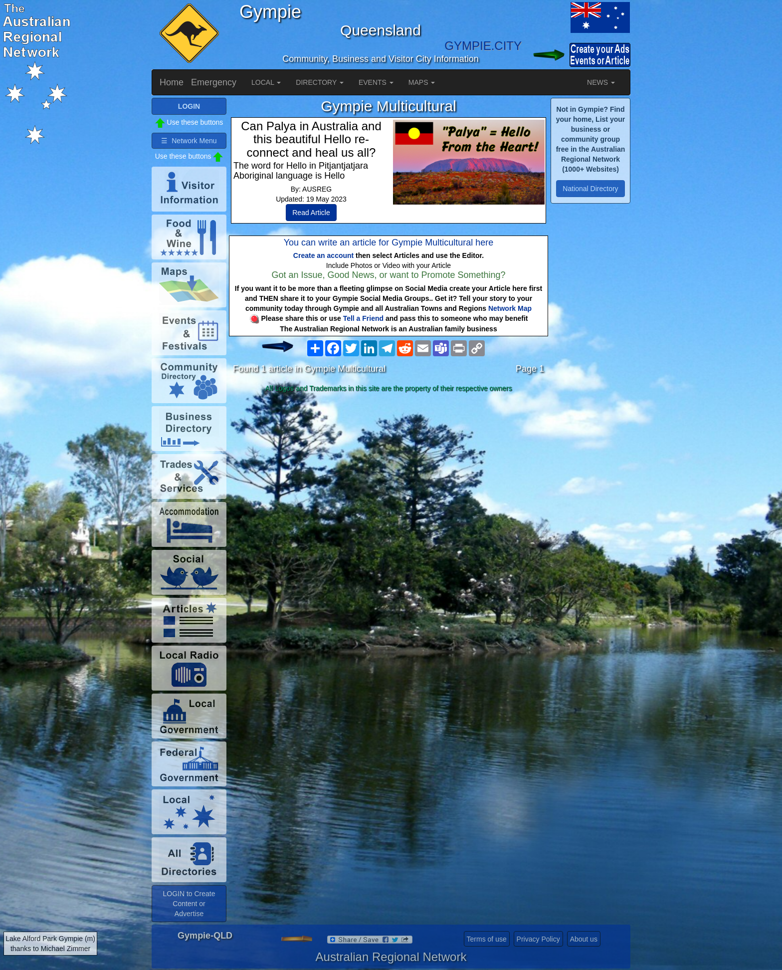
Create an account (323, 255)
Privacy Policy (538, 939)
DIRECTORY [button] (320, 82)
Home (172, 82)
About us (583, 939)
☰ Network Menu (188, 141)
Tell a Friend (363, 318)
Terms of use (487, 939)
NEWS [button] (601, 82)
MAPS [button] (421, 82)
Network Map (510, 308)
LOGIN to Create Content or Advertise (189, 904)
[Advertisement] (388, 475)
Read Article (311, 213)
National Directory (590, 189)
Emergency (213, 82)
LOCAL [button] (266, 82)
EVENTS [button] (376, 82)
